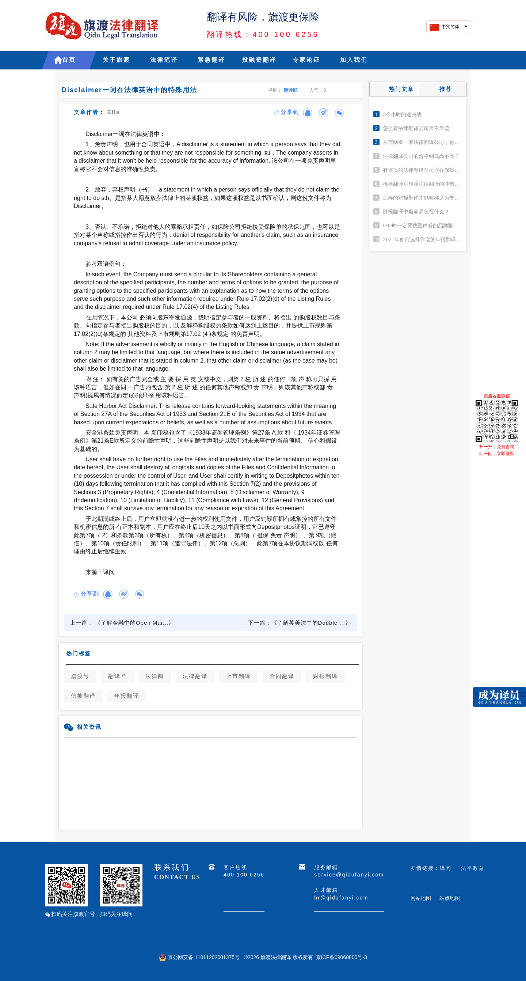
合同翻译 (282, 676)
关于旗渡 (116, 60)
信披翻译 (83, 696)
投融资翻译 (259, 60)
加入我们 (354, 60)
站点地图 (449, 898)
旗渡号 (80, 676)
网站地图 (421, 898)
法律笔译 (164, 60)
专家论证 (306, 60)
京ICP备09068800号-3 (341, 957)
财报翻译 (325, 676)
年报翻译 (126, 696)
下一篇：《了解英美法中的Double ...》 (299, 623)
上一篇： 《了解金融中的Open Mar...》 (122, 623)
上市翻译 (238, 676)
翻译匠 (290, 90)
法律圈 (154, 676)
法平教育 (472, 868)
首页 (69, 60)
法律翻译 (195, 676)
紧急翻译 (211, 60)
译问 (445, 868)
